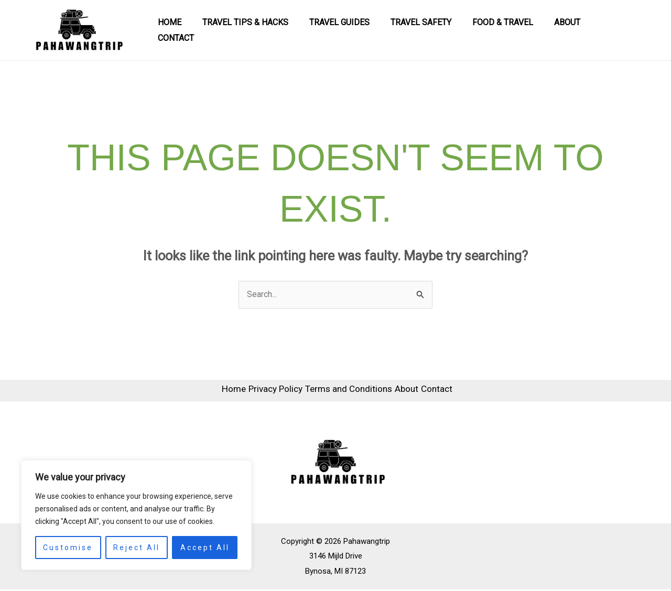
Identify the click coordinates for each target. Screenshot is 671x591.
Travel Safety (432, 30)
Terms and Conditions (348, 391)
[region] (136, 515)
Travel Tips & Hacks (265, 30)
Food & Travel (510, 30)
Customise (68, 547)
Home (193, 30)
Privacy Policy (267, 391)
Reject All (136, 547)
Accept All (205, 547)
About (570, 30)
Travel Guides (355, 30)
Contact (618, 30)
